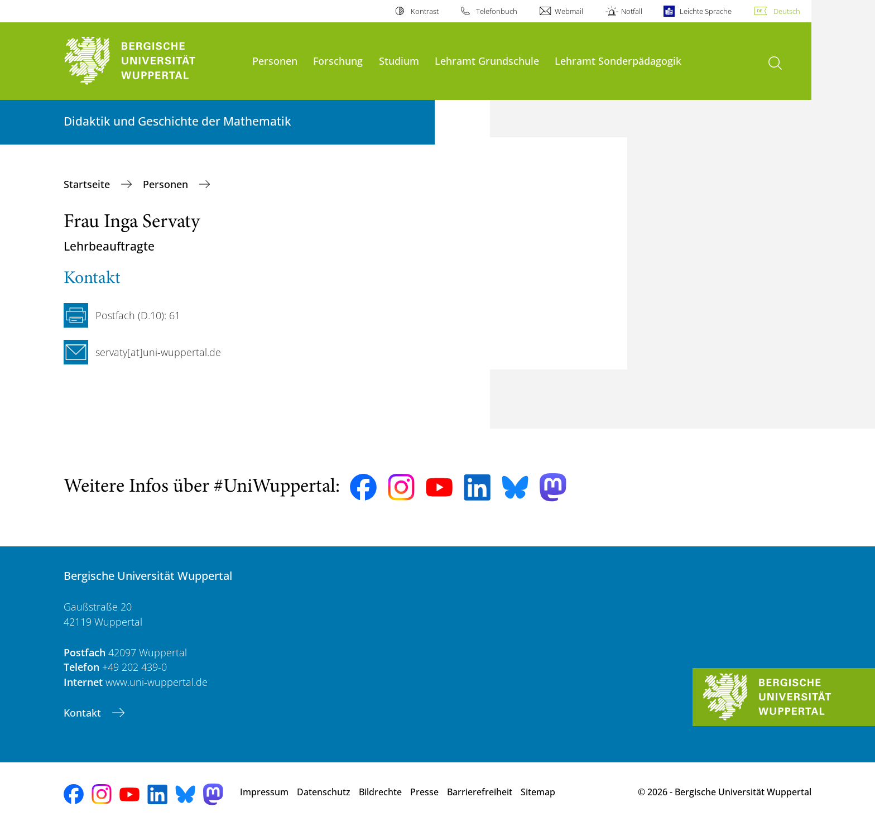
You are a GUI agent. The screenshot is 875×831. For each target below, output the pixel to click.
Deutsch (786, 11)
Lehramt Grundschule (487, 61)
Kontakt (84, 712)
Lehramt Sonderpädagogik (618, 61)
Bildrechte (380, 792)
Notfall (631, 11)
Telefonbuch (496, 11)
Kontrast (425, 11)
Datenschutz (323, 792)
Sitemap (538, 792)
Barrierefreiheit (479, 792)
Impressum (264, 792)
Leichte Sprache (706, 11)
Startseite (88, 184)
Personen (274, 61)
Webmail (569, 11)
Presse (424, 792)
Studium (399, 61)
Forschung (338, 61)
